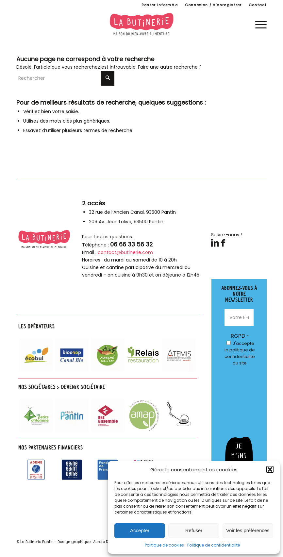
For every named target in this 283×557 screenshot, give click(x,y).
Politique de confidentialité (213, 545)
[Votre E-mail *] (239, 317)
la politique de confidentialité (240, 353)
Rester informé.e (160, 5)
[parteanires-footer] (108, 403)
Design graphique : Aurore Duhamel (90, 541)
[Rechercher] (65, 78)
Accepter (139, 530)
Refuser (194, 530)
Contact (258, 5)
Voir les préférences (248, 530)
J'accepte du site (240, 353)
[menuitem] (160, 5)
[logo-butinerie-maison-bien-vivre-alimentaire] (141, 24)
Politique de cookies (164, 545)
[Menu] (258, 24)
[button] (270, 469)
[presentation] (251, 396)
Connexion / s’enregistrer (213, 5)
